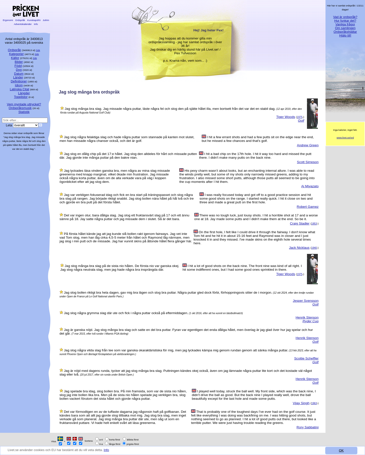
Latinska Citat (19, 89)
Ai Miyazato (310, 186)
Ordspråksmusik (20, 108)
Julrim (46, 20)
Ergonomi (8, 20)
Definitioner (19, 81)
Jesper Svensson (306, 301)
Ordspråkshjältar (345, 32)
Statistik (23, 112)
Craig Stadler (299, 223)
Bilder (19, 62)
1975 (300, 117)
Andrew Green (308, 145)
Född (18, 66)
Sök (38, 50)
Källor (15, 58)
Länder (18, 77)
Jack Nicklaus (299, 247)
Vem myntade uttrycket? (24, 104)
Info (112, 452)
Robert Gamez (308, 207)
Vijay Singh (301, 403)
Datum (18, 74)
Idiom (19, 85)
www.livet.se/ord (345, 137)
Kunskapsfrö (34, 20)
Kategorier (16, 54)
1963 (314, 403)
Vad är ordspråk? (345, 17)
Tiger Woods (285, 117)
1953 (314, 223)
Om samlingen (345, 28)
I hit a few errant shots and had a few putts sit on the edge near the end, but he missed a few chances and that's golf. (258, 139)
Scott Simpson (308, 162)
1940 (314, 247)
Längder (24, 93)
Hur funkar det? (345, 20)
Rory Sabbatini (308, 427)
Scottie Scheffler (306, 358)
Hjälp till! (345, 35)
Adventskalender (22, 24)
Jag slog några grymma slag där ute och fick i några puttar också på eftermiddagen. (126, 313)
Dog (19, 70)
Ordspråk (20, 20)
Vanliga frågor (345, 24)
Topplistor (21, 97)
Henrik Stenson (307, 317)
